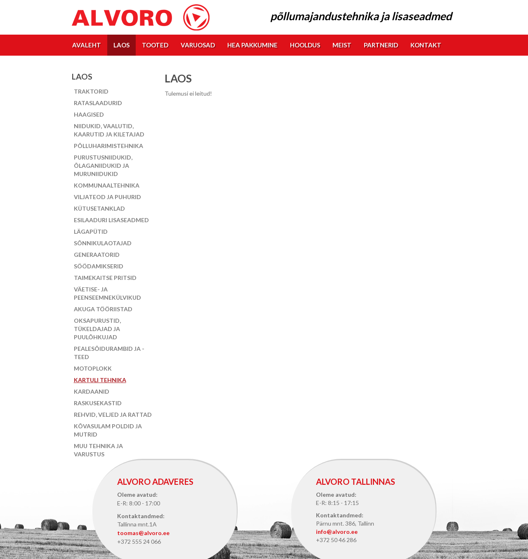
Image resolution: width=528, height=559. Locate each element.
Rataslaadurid (98, 102)
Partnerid (381, 45)
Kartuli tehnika (100, 379)
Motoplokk (93, 368)
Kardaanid (91, 391)
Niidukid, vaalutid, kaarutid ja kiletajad (109, 130)
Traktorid (91, 91)
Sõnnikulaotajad (103, 243)
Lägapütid (91, 231)
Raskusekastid (98, 402)
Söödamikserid (98, 266)
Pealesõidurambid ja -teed (109, 352)
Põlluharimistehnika (108, 145)
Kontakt (425, 45)
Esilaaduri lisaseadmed (111, 219)
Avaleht (86, 45)
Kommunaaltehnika (106, 185)
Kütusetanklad (99, 208)
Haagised (89, 114)
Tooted (155, 45)
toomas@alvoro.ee (143, 532)
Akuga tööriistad (103, 308)
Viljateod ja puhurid (107, 196)
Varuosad (198, 45)
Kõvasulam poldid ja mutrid (108, 430)
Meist (341, 45)
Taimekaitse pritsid (105, 277)
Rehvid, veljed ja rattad (113, 414)
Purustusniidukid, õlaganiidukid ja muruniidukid (103, 165)
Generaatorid (97, 254)
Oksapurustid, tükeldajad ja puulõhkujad (97, 329)
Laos (121, 45)
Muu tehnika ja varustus (98, 450)
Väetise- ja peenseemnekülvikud (107, 293)
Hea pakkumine (252, 45)
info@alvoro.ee (337, 531)
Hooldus (305, 45)
